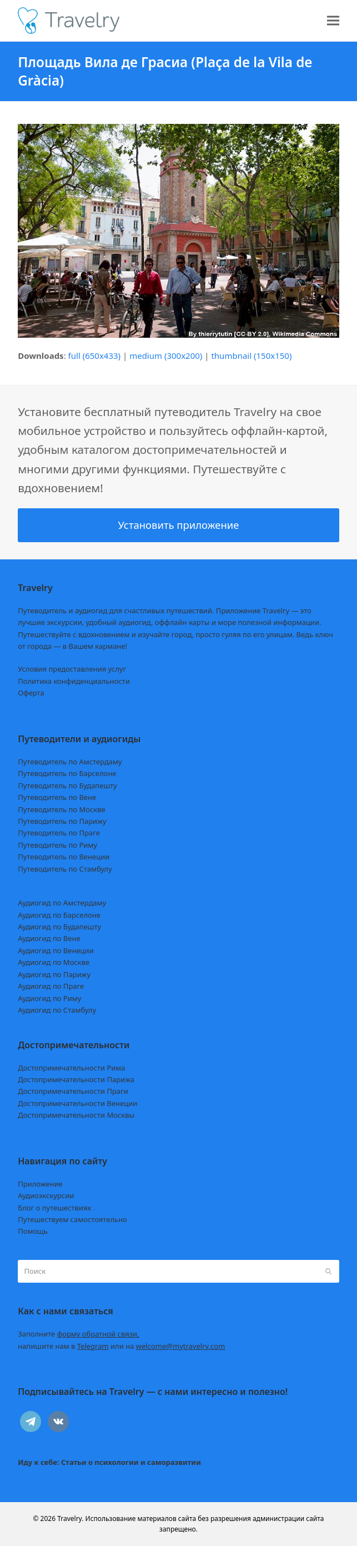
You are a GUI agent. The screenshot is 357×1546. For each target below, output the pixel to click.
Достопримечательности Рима (71, 1068)
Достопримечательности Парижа (76, 1079)
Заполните (78, 1334)
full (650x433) (94, 355)
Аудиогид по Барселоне (59, 915)
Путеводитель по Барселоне (67, 773)
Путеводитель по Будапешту (67, 785)
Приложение (40, 1184)
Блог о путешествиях (54, 1208)
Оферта (31, 693)
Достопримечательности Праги (73, 1091)
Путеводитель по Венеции (63, 857)
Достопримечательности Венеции (77, 1103)
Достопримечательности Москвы (76, 1115)
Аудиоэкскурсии (46, 1195)
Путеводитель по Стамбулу (65, 869)
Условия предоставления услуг (72, 669)
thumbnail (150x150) (251, 355)
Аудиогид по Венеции (56, 950)
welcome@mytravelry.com (180, 1346)
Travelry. (70, 1518)
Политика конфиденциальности (74, 681)
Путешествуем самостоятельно (72, 1219)
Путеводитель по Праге (59, 833)
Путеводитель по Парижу (62, 821)
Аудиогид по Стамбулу (57, 1010)
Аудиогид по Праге (51, 986)
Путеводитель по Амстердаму (70, 762)
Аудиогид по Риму (49, 998)
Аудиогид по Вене (49, 938)
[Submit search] (328, 1271)
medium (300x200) (165, 355)
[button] (333, 21)
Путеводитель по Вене (57, 797)
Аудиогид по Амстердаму (62, 903)
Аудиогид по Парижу (54, 974)
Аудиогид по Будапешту (59, 927)
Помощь (33, 1231)
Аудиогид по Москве (53, 962)
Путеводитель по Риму (57, 845)
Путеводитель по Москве (61, 809)
